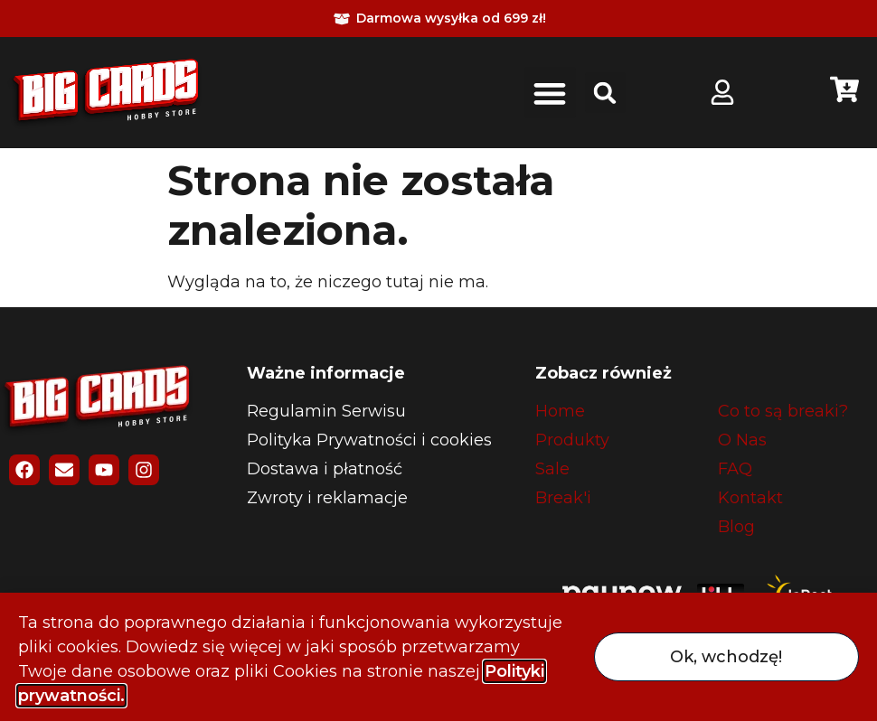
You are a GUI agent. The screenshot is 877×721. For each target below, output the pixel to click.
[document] (438, 360)
